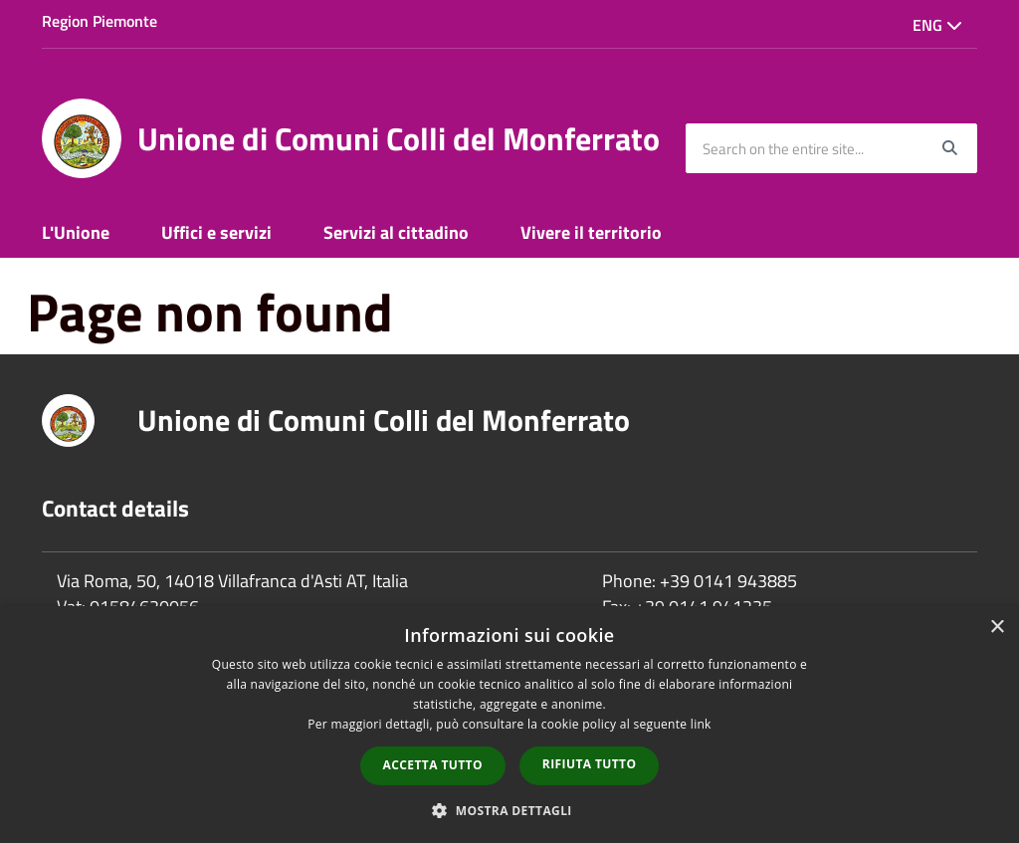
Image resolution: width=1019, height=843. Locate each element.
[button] (509, 809)
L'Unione (75, 232)
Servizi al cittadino (396, 232)
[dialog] (509, 724)
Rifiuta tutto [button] (589, 763)
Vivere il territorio (591, 232)
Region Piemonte (99, 21)
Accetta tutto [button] (433, 764)
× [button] (996, 627)
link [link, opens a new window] (701, 724)
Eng (937, 25)
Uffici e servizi (216, 232)
